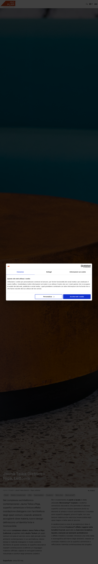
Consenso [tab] (20, 272)
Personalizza (48, 296)
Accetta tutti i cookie (77, 296)
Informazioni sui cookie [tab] (78, 272)
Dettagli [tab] (49, 272)
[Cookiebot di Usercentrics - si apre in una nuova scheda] (82, 266)
